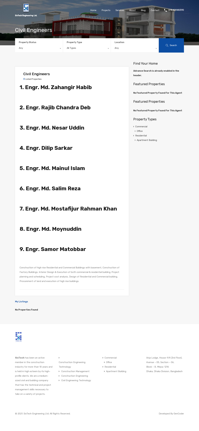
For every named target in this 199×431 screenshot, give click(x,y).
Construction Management (75, 371)
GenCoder (179, 413)
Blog (143, 10)
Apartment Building (147, 140)
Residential (141, 135)
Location (119, 42)
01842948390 (176, 10)
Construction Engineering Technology (72, 364)
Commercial (141, 126)
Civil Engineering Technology (76, 380)
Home (93, 10)
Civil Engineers (36, 74)
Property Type (74, 42)
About (132, 10)
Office (140, 131)
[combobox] (39, 48)
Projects (106, 10)
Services (120, 10)
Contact (155, 10)
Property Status (27, 42)
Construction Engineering (74, 376)
